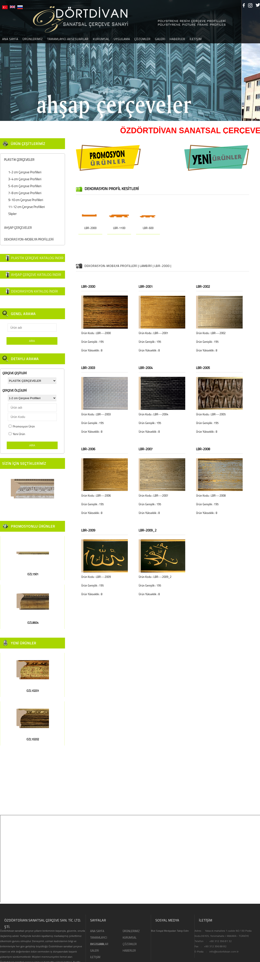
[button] (3, 60)
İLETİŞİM (196, 39)
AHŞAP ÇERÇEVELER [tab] (17, 227)
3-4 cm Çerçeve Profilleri (24, 179)
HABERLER (177, 39)
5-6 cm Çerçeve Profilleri (24, 186)
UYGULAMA (122, 39)
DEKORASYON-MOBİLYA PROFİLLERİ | (112, 265)
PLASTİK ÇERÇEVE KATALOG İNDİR (37, 257)
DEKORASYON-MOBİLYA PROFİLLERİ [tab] (28, 239)
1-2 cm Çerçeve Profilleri (24, 172)
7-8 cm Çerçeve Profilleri (24, 192)
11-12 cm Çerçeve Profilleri (26, 206)
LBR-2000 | (162, 265)
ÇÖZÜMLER (142, 39)
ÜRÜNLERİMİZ (33, 39)
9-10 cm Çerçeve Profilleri (25, 199)
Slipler (12, 213)
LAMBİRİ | (147, 265)
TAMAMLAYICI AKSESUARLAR (68, 39)
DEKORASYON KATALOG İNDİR (34, 291)
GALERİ (160, 39)
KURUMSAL (101, 39)
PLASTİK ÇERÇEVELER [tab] (18, 159)
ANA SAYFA (97, 931)
